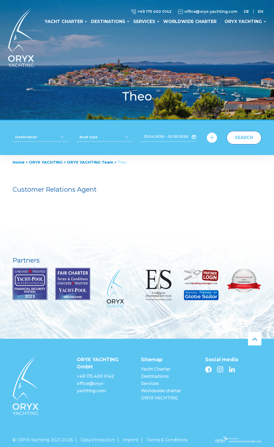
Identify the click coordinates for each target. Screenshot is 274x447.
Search (244, 137)
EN (260, 11)
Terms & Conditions (166, 439)
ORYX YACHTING (243, 21)
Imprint (131, 439)
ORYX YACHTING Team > (91, 162)
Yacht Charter (64, 21)
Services (144, 21)
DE (246, 11)
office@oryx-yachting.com (207, 11)
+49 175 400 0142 (151, 11)
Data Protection (98, 439)
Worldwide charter (189, 21)
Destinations (108, 21)
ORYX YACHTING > (47, 162)
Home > (20, 162)
